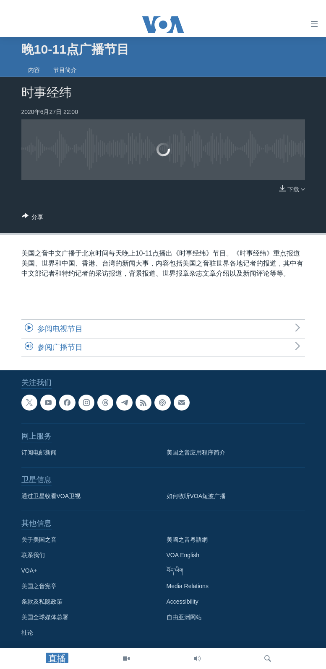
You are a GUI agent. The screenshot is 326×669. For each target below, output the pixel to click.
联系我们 (33, 555)
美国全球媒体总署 (44, 617)
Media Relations (188, 586)
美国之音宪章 (39, 586)
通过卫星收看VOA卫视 (51, 496)
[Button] (33, 218)
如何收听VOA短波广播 (196, 496)
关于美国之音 (39, 539)
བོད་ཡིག (175, 570)
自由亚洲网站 (184, 617)
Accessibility (182, 601)
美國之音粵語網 (187, 539)
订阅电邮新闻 (39, 452)
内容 (34, 70)
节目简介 (65, 70)
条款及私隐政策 (42, 601)
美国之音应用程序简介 (196, 452)
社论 (27, 632)
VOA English (183, 555)
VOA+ (29, 570)
